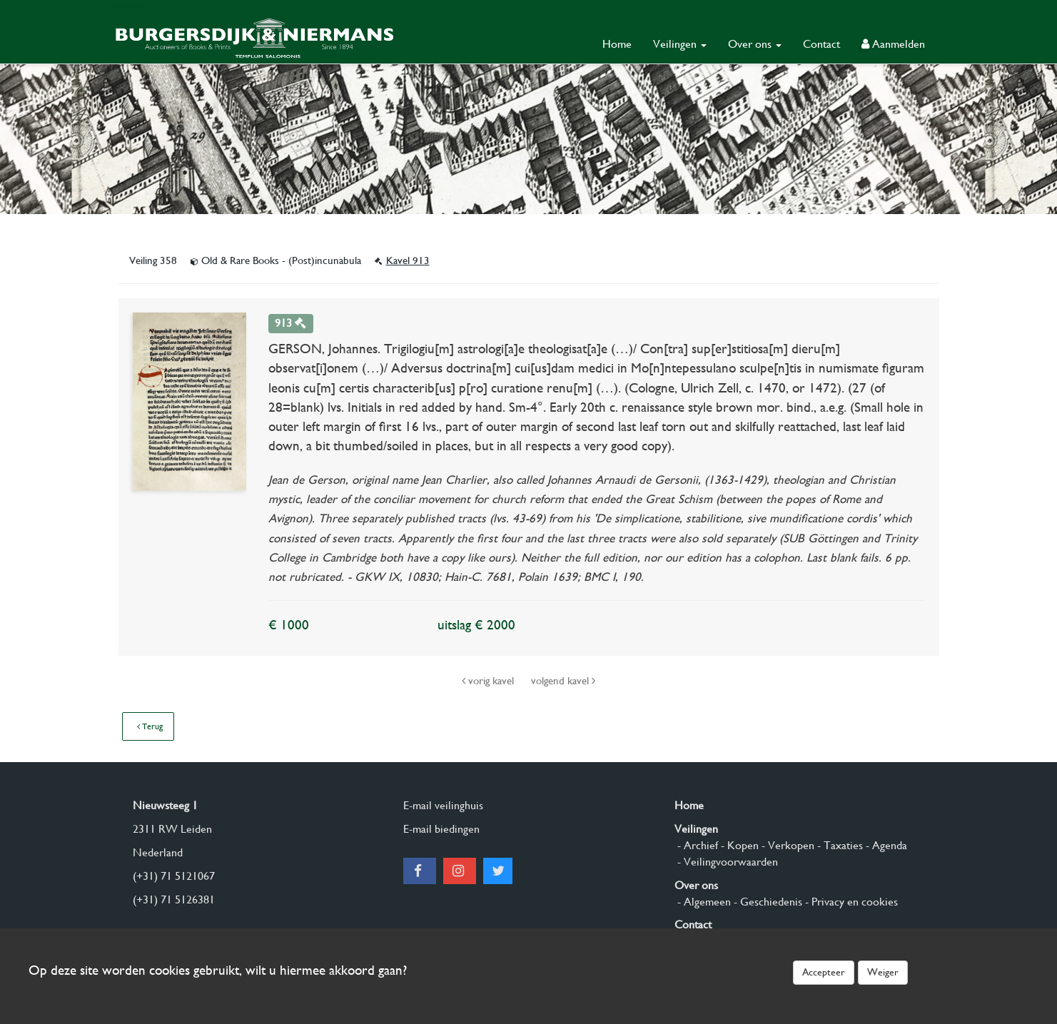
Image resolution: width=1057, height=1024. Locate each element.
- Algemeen (702, 901)
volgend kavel (563, 680)
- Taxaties (838, 845)
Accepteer (823, 972)
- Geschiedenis (766, 901)
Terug (150, 726)
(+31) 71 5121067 (174, 876)
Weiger (883, 972)
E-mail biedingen (441, 829)
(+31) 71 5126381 (174, 899)
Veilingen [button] (680, 44)
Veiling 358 (154, 260)
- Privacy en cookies (850, 901)
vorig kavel (489, 680)
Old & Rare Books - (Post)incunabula (277, 260)
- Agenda (885, 845)
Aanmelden (893, 44)
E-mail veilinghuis (443, 805)
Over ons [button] (755, 44)
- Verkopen (786, 845)
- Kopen (738, 845)
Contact (821, 44)
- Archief (696, 845)
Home (617, 44)
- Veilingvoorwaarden (726, 861)
